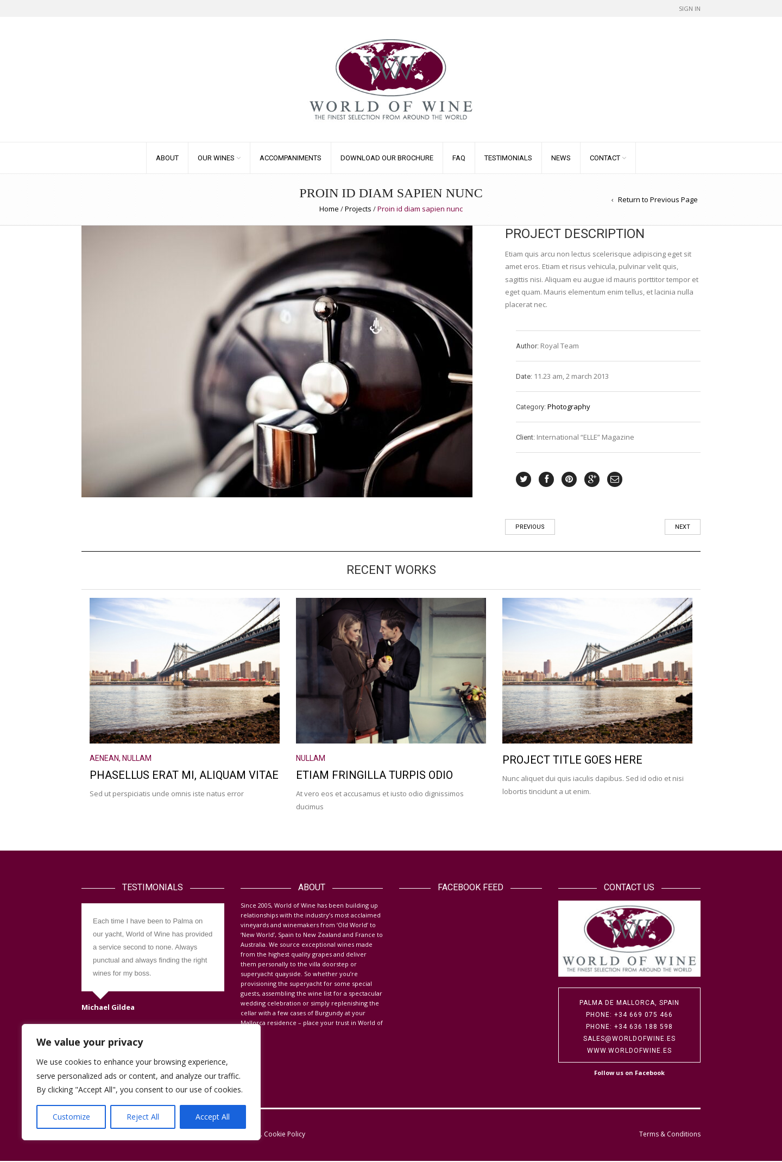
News (561, 158)
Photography (568, 407)
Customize (71, 1116)
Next (682, 528)
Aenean (104, 758)
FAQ (458, 158)
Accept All (212, 1116)
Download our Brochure (386, 158)
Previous (530, 528)
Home (329, 210)
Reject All (143, 1116)
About (167, 158)
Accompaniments (290, 158)
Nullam (137, 758)
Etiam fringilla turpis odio (374, 775)
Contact (605, 158)
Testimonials (508, 158)
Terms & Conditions (670, 1134)
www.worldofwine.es (629, 1051)
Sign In (690, 8)
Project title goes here (572, 760)
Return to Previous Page (658, 200)
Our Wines (216, 158)
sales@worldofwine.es (629, 1039)
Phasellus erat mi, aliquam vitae (184, 775)
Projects (358, 210)
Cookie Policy (284, 1134)
